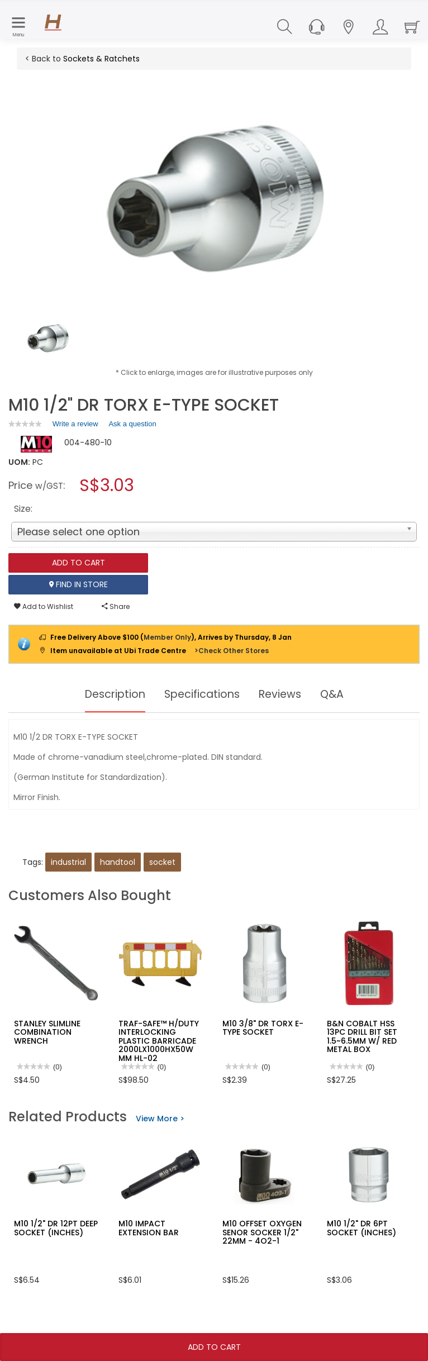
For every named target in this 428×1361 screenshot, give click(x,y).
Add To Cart (214, 1347)
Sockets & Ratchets (101, 58)
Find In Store (78, 584)
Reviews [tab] (282, 694)
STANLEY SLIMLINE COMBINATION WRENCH (47, 1032)
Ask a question (132, 424)
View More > (160, 1118)
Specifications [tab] (202, 694)
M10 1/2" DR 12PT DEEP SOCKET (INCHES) (56, 1228)
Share (116, 606)
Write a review (75, 425)
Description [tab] (111, 694)
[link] (25, 424)
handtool (117, 862)
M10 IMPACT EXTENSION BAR (148, 1228)
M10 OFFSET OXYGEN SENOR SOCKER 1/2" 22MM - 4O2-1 (262, 1232)
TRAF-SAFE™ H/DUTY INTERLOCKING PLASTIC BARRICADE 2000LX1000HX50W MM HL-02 (158, 1041)
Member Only (167, 637)
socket (162, 862)
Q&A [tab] (336, 694)
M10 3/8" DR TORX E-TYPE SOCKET (262, 1028)
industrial (68, 862)
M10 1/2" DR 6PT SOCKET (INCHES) (361, 1228)
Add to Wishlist (43, 606)
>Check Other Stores (231, 650)
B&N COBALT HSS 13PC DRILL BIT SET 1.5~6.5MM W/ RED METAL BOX (362, 1036)
